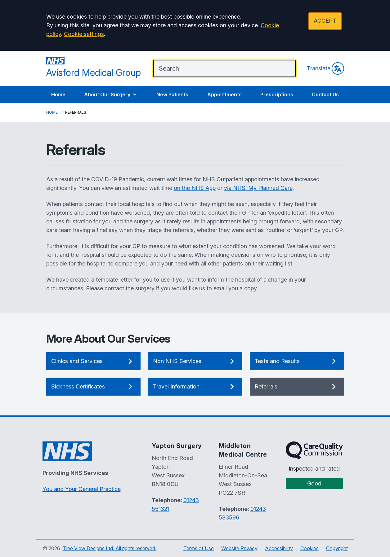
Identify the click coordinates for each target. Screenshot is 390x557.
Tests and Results (297, 361)
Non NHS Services (195, 361)
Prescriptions (276, 94)
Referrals (297, 386)
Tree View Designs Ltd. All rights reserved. (109, 548)
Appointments (224, 94)
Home (58, 94)
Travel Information (195, 386)
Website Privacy (239, 548)
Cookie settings (84, 34)
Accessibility (279, 548)
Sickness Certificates (93, 386)
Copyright (337, 548)
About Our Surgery (111, 94)
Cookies (309, 548)
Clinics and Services (93, 361)
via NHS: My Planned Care (258, 188)
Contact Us (325, 94)
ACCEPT (325, 20)
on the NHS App (195, 188)
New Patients (172, 94)
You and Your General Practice (82, 489)
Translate (325, 68)
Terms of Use (198, 548)
